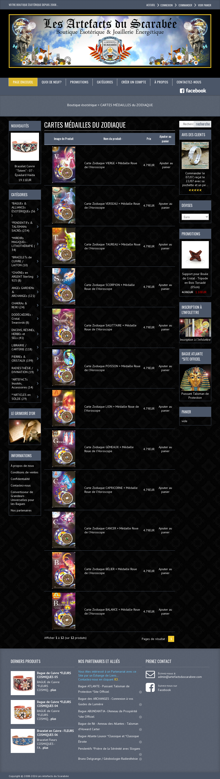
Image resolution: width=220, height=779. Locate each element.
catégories (106, 82)
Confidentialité (20, 479)
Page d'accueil (23, 82)
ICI (115, 679)
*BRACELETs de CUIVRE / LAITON (22, 261)
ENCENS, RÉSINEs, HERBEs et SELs (23, 334)
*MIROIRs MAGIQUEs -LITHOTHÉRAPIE (23, 244)
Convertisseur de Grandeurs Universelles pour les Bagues (22, 498)
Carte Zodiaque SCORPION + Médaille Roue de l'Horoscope (109, 287)
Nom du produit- (112, 138)
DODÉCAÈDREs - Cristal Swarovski (22, 318)
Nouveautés (20, 125)
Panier (186, 411)
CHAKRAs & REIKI (19, 305)
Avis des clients (193, 134)
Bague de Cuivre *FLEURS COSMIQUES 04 (54, 704)
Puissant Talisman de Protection (195, 382)
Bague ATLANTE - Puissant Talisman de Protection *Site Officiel (110, 689)
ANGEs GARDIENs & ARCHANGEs (23, 292)
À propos (163, 82)
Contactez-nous (190, 82)
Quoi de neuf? (52, 82)
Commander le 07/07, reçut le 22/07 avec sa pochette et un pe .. (195, 179)
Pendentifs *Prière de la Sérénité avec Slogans (110, 750)
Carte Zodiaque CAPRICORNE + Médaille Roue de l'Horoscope (111, 489)
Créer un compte (134, 82)
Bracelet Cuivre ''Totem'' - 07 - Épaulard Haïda (25, 170)
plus (53, 690)
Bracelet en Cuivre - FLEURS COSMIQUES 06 (55, 733)
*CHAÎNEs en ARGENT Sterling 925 (22, 276)
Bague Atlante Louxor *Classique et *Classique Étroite (110, 739)
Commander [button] (185, 5)
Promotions (80, 82)
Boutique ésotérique (82, 104)
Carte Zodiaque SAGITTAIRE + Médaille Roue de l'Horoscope (110, 327)
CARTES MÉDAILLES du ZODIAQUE (126, 104)
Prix (149, 138)
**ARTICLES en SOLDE (21, 397)
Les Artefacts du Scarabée (53, 776)
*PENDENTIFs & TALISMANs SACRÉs (22, 227)
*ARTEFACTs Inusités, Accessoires (22, 383)
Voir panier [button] (204, 5)
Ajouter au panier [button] (166, 165)
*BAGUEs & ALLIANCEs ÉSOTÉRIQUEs (23, 209)
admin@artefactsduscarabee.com (180, 677)
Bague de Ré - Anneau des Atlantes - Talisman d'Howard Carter (110, 726)
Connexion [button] (166, 5)
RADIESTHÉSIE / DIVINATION (23, 370)
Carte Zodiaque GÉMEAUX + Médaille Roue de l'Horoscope (109, 449)
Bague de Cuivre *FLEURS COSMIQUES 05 (54, 675)
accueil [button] (150, 5)
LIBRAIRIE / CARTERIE (22, 347)
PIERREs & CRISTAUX (22, 359)
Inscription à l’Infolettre (195, 330)
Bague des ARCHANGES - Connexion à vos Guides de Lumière (110, 701)
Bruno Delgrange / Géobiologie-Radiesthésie (110, 759)
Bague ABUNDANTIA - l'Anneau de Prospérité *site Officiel (110, 714)
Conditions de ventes (24, 472)
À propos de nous (22, 465)
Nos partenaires (21, 510)
